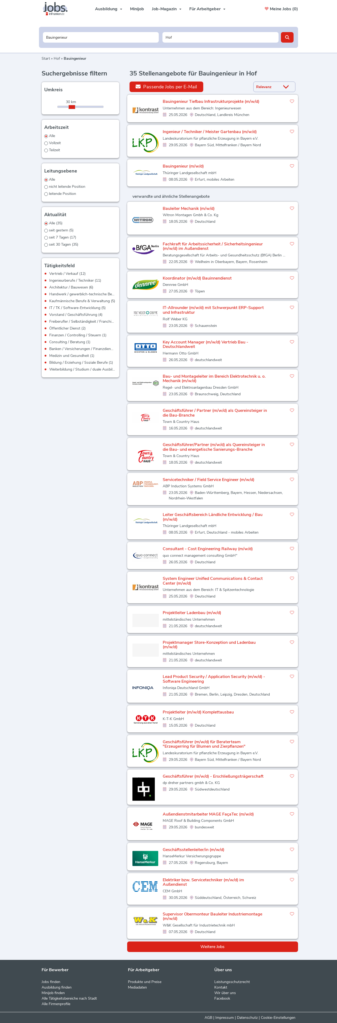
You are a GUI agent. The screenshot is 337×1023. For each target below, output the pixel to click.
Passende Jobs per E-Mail (166, 86)
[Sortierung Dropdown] (287, 87)
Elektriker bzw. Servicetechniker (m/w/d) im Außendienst (203, 882)
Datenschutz (247, 1017)
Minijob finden (53, 992)
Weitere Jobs (212, 947)
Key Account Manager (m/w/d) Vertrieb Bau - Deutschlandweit (205, 344)
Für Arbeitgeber (207, 9)
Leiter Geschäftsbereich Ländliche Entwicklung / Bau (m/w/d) (212, 517)
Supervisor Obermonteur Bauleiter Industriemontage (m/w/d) (212, 916)
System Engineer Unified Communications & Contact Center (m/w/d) (213, 581)
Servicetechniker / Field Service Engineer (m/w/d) (208, 480)
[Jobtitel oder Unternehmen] (101, 37)
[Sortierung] (268, 87)
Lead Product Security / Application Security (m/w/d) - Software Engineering (214, 679)
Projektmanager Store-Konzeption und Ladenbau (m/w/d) (209, 645)
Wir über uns (225, 992)
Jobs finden (51, 981)
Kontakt (220, 987)
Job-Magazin (166, 9)
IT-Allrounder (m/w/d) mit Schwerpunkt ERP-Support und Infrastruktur (213, 310)
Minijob (137, 9)
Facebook (222, 998)
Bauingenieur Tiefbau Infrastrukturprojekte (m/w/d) (211, 101)
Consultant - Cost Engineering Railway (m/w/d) (208, 549)
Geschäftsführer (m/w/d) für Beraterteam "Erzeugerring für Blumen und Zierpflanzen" (204, 744)
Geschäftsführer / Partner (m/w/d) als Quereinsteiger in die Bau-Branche (215, 413)
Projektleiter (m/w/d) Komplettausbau (198, 712)
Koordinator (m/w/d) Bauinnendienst (197, 278)
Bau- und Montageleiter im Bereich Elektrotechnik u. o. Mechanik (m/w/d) (214, 378)
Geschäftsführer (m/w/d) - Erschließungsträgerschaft (213, 776)
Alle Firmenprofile (56, 1003)
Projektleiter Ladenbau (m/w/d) (192, 613)
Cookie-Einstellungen (278, 1017)
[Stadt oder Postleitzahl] (220, 37)
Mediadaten (137, 987)
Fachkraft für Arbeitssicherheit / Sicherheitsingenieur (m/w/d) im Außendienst (213, 246)
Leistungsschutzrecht (232, 981)
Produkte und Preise (144, 981)
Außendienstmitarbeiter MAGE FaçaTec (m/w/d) (208, 814)
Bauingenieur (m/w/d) (183, 166)
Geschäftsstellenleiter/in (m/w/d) (193, 850)
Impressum (224, 1017)
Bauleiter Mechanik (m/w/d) (189, 208)
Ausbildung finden (57, 987)
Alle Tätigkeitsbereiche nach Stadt (69, 998)
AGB (208, 1017)
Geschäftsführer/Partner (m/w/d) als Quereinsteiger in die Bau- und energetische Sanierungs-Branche (214, 447)
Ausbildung (108, 9)
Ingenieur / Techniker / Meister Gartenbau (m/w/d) (210, 132)
